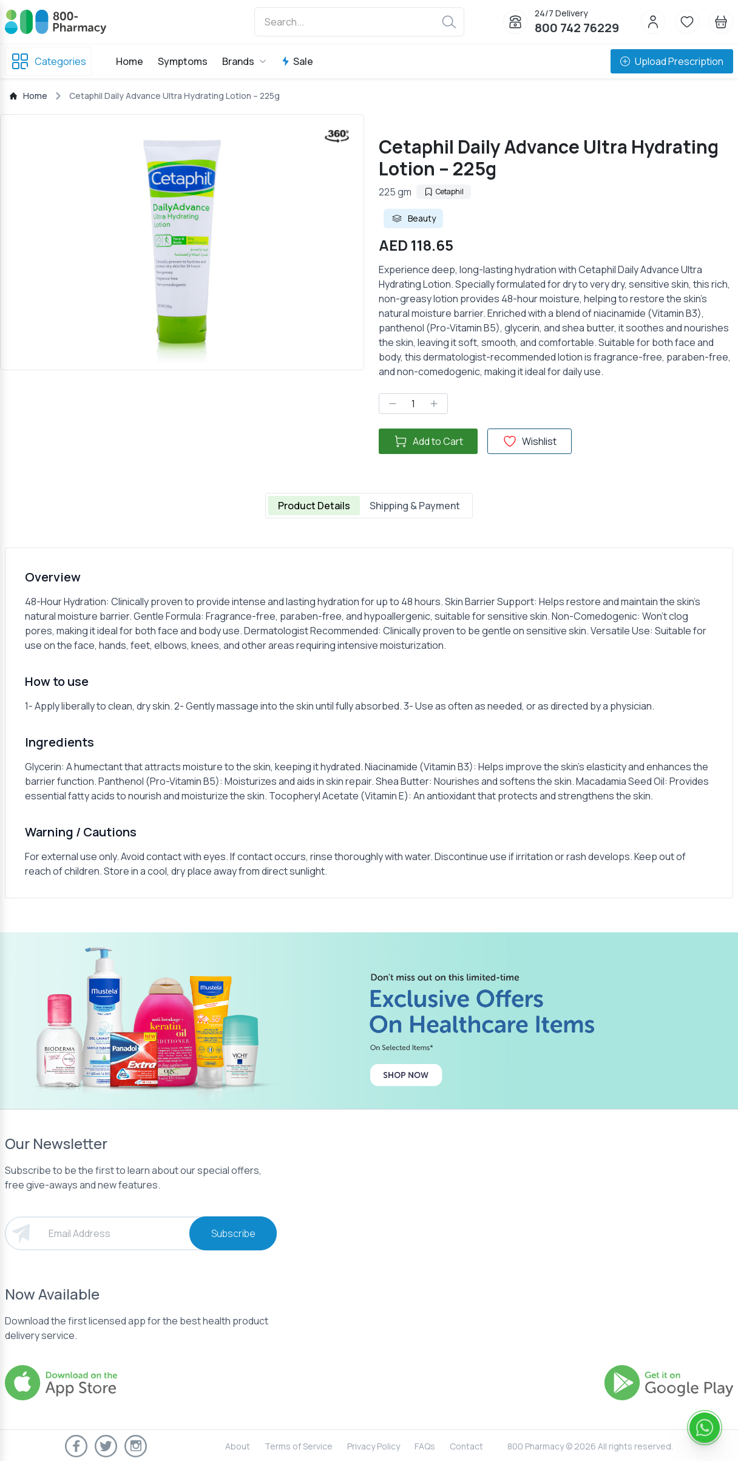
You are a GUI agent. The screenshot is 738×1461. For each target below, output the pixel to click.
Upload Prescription (671, 61)
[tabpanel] (369, 722)
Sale (297, 61)
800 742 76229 (577, 27)
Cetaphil (444, 191)
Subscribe (233, 1233)
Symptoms (183, 61)
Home (129, 61)
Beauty (413, 218)
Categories (48, 61)
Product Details (314, 505)
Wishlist (530, 441)
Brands (244, 61)
